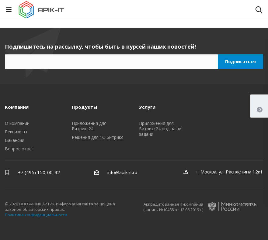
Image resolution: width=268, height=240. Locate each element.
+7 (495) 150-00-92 (39, 172)
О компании (17, 123)
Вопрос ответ (19, 149)
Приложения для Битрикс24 (89, 126)
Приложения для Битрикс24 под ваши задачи (160, 128)
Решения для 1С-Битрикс (97, 137)
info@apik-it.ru (122, 172)
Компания (17, 107)
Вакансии (14, 140)
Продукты (84, 107)
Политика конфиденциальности (36, 215)
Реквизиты (16, 132)
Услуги (147, 107)
